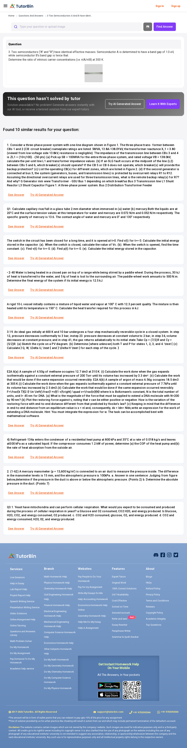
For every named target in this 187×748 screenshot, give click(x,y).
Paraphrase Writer (121, 630)
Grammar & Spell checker (125, 637)
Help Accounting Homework (93, 599)
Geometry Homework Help (92, 615)
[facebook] (156, 554)
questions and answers (31, 15)
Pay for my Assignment (90, 587)
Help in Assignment (88, 628)
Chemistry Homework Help (58, 588)
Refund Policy (153, 588)
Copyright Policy (154, 612)
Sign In (160, 6)
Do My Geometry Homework (59, 665)
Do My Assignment (20, 653)
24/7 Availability (120, 594)
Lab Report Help (18, 589)
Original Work (119, 582)
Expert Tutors (119, 576)
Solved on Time (120, 606)
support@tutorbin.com (110, 711)
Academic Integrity (156, 618)
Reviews (150, 606)
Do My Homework (19, 647)
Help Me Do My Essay (89, 621)
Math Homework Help (55, 576)
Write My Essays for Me (90, 593)
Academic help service (22, 668)
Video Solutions (18, 613)
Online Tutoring (18, 625)
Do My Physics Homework (58, 688)
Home (11, 15)
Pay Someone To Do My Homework (22, 660)
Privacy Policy (153, 594)
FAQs (149, 582)
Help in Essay (17, 583)
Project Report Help (20, 595)
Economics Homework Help (59, 643)
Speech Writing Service (22, 601)
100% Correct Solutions (124, 588)
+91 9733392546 (141, 712)
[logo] (21, 6)
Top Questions (153, 624)
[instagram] (169, 554)
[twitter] (175, 554)
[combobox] (76, 26)
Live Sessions (17, 577)
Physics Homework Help (57, 582)
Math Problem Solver (21, 641)
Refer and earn (119, 618)
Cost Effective (119, 600)
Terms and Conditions (157, 600)
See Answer (16, 195)
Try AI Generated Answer (47, 195)
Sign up (175, 6)
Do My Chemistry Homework (59, 671)
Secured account (121, 612)
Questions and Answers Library (22, 633)
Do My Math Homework (56, 659)
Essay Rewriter (119, 624)
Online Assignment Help (22, 619)
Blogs (149, 576)
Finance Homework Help (57, 605)
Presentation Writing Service (24, 607)
